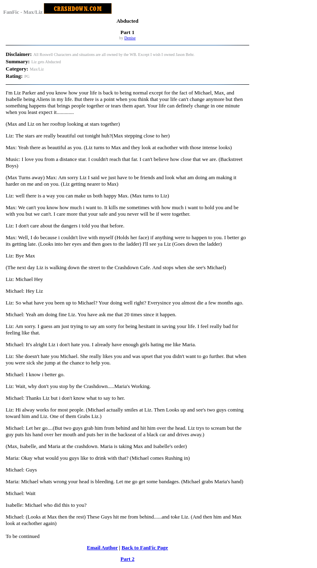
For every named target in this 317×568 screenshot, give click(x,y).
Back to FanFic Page (144, 547)
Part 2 (127, 559)
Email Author (102, 547)
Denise (130, 38)
